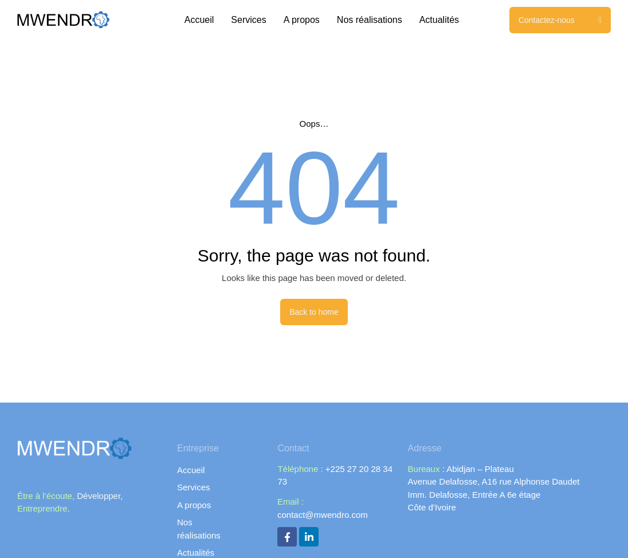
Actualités (439, 20)
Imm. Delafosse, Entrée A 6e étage (474, 495)
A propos (302, 20)
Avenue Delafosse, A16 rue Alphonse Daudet (494, 481)
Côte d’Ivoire (432, 507)
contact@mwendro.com (322, 514)
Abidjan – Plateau (479, 469)
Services (248, 20)
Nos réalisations (369, 20)
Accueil (199, 20)
